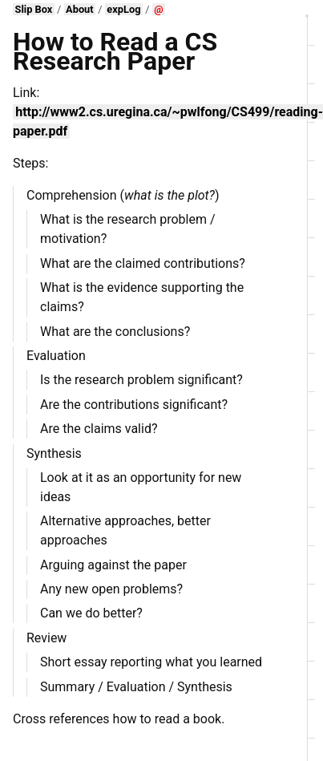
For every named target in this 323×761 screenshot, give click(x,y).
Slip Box (34, 9)
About (80, 9)
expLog (123, 9)
